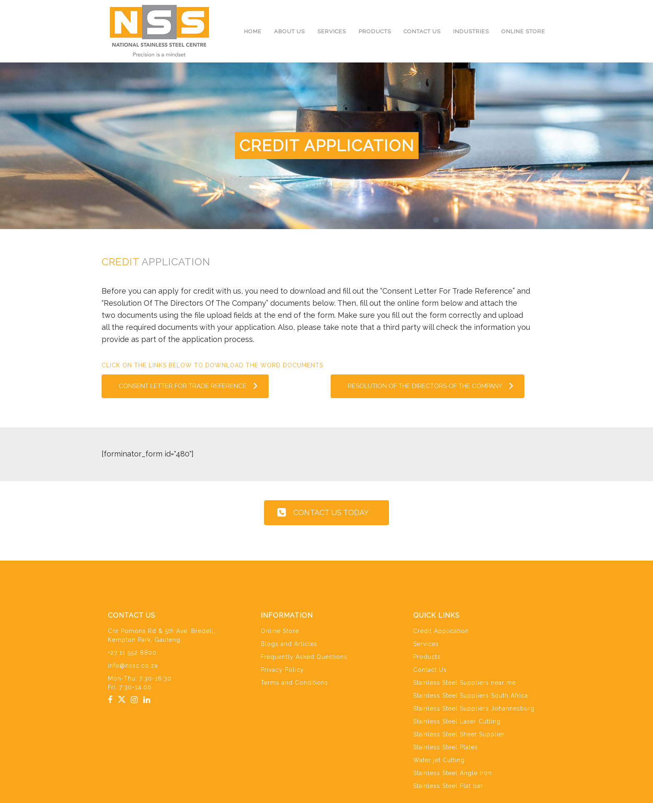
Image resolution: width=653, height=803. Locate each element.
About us (289, 31)
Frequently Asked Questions (304, 656)
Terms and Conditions (294, 682)
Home (253, 31)
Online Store (523, 31)
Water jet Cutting (439, 760)
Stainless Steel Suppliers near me (464, 682)
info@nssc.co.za (133, 665)
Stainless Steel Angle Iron (452, 773)
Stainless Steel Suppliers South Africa (470, 695)
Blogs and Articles (289, 644)
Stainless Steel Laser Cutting (457, 721)
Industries (471, 31)
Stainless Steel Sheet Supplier (459, 734)
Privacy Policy (282, 669)
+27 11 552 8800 (132, 652)
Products (375, 31)
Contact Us (422, 31)
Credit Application (441, 631)
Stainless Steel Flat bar (448, 786)
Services (331, 31)
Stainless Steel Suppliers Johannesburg (474, 708)
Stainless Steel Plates (445, 747)
